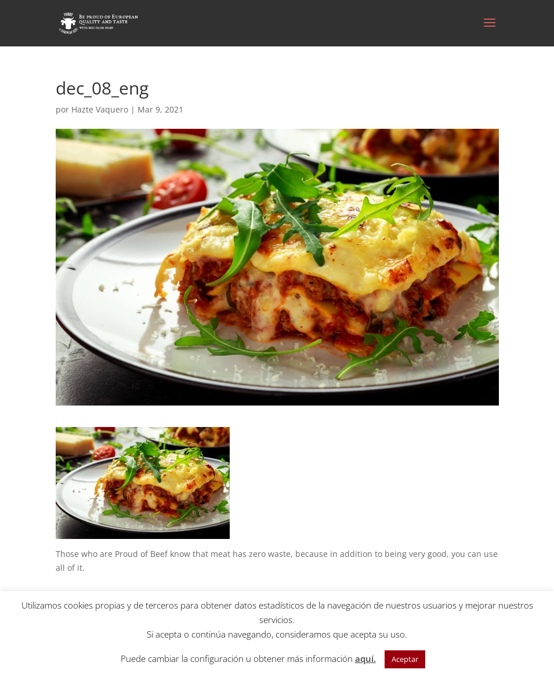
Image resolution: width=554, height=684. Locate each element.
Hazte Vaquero (99, 109)
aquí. (365, 658)
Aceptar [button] (405, 659)
